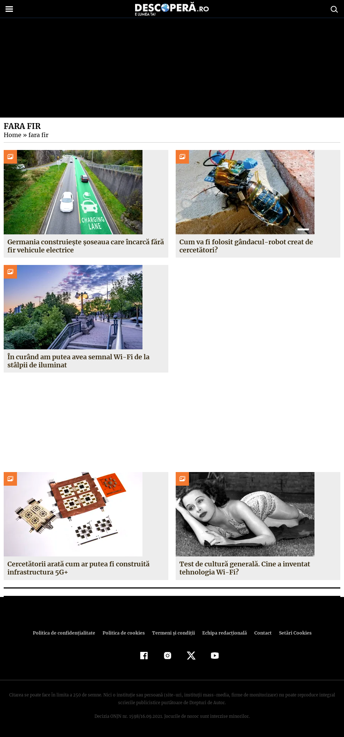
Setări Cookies (291, 633)
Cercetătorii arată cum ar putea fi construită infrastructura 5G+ (78, 568)
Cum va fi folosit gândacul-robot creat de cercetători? (245, 246)
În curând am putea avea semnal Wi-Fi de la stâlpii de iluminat (77, 361)
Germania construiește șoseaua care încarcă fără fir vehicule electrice (85, 246)
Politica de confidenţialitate (67, 633)
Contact (259, 633)
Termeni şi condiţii (172, 633)
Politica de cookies (124, 633)
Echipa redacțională (222, 633)
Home (12, 135)
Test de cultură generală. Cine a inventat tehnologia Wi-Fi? (244, 568)
